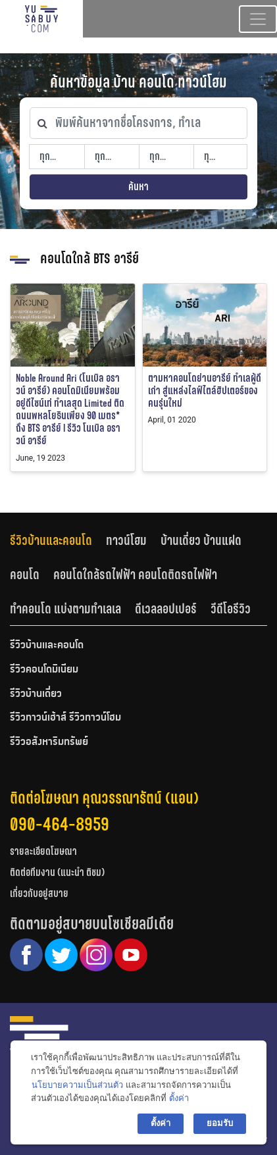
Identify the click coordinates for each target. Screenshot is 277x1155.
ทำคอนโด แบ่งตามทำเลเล (65, 609)
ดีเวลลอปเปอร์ (166, 609)
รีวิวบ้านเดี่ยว (36, 694)
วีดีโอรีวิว (231, 609)
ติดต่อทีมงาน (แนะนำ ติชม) (57, 872)
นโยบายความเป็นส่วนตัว (77, 1085)
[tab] (58, 540)
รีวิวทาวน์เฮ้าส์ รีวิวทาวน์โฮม (65, 718)
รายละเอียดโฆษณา (43, 851)
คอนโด (24, 574)
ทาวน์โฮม (126, 540)
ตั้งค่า (179, 1098)
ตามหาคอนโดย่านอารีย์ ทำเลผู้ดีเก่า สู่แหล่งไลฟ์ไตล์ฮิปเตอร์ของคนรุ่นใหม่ (204, 391)
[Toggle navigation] (258, 19)
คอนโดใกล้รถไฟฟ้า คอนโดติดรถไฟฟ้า (135, 574)
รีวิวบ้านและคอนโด (51, 540)
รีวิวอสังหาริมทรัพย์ (49, 742)
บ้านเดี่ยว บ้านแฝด (201, 540)
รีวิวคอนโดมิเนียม (44, 670)
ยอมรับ (220, 1123)
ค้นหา (138, 186)
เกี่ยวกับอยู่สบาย (39, 893)
